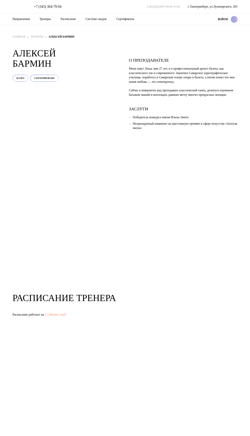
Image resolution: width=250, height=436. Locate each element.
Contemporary (164, 68)
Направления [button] (21, 19)
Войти (223, 19)
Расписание (68, 19)
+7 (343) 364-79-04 (47, 7)
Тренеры (45, 19)
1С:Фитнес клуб (55, 338)
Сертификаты (125, 19)
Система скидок (96, 19)
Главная (19, 36)
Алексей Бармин (62, 36)
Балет (137, 68)
